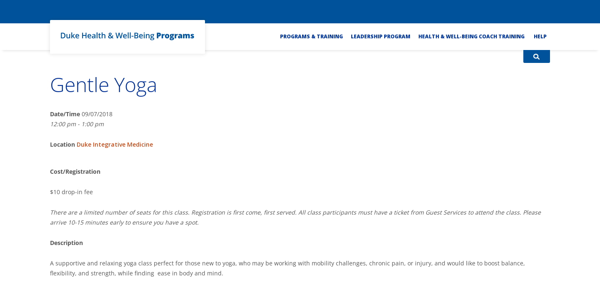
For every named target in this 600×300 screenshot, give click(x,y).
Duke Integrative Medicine (115, 144)
